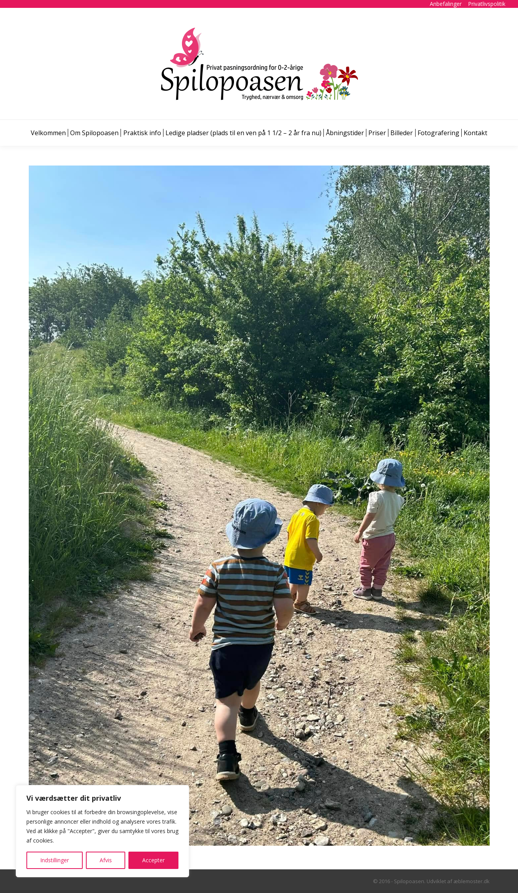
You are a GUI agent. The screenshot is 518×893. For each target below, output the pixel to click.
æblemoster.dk (471, 881)
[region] (102, 831)
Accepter (153, 860)
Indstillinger (54, 860)
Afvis (106, 860)
